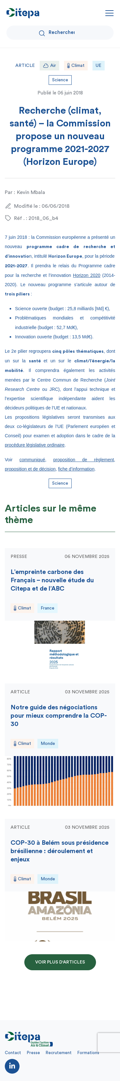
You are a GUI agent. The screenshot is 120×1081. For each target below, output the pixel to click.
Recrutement (59, 1053)
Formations (88, 1053)
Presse (33, 1053)
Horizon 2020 (86, 275)
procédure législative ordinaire (35, 445)
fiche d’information (76, 469)
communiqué (32, 459)
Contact (13, 1053)
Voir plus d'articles (60, 962)
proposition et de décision (30, 469)
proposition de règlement (83, 459)
